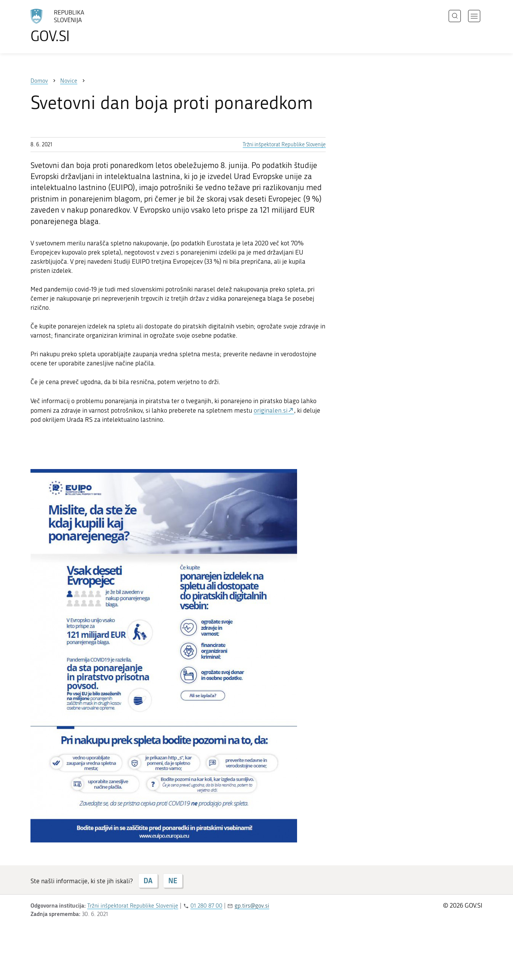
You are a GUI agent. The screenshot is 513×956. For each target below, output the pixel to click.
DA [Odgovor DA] (148, 881)
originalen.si (271, 410)
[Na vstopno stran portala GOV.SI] (78, 26)
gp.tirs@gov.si (252, 905)
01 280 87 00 (206, 905)
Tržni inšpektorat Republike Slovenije (284, 144)
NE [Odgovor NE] (172, 881)
